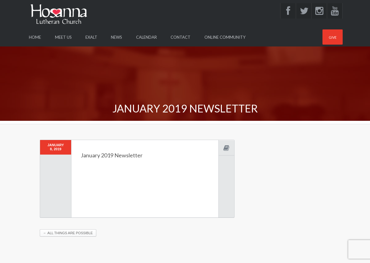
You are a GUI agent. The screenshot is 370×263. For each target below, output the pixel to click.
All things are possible (68, 233)
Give (332, 37)
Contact (180, 37)
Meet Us (63, 37)
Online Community (224, 37)
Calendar (146, 37)
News (116, 37)
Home (35, 37)
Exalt (91, 37)
